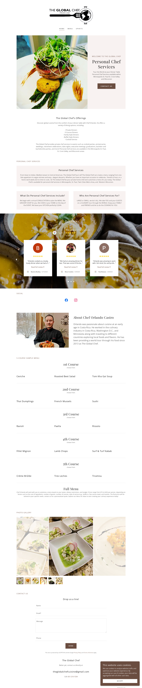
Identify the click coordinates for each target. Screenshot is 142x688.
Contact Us (106, 86)
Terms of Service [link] (88, 652)
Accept (120, 681)
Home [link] (61, 29)
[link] (71, 15)
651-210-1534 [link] (73, 677)
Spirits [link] (79, 29)
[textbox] (71, 605)
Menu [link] (70, 29)
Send (71, 646)
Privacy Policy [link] (77, 652)
